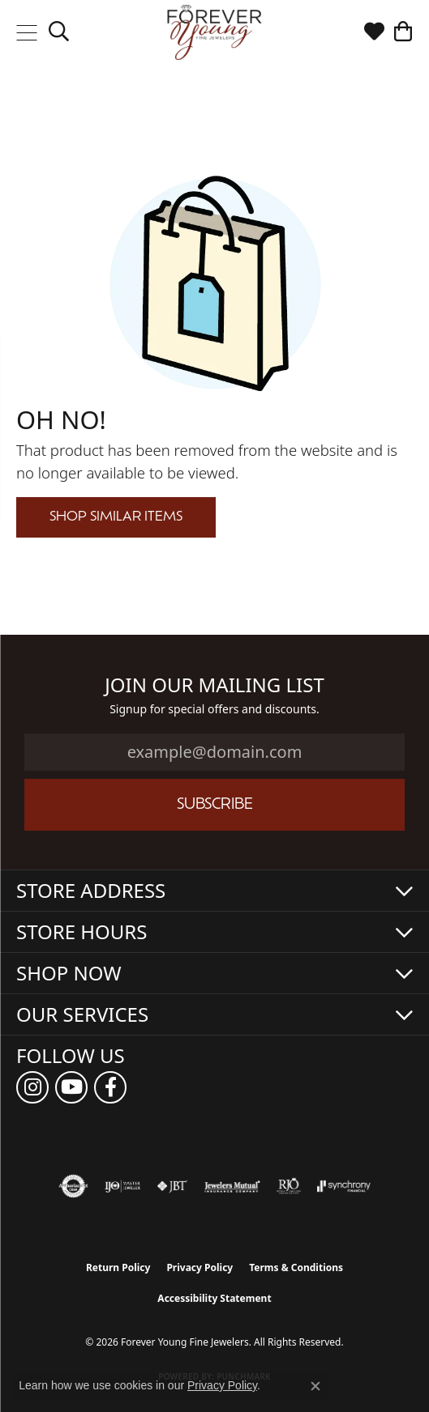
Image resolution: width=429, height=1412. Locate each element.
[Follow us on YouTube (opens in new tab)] (71, 1087)
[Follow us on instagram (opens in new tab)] (32, 1087)
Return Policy (118, 1267)
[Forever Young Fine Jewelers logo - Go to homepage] (214, 32)
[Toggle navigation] (26, 32)
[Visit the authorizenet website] (73, 1186)
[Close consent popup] (315, 1386)
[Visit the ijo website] (123, 1186)
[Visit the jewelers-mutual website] (232, 1186)
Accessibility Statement (214, 1298)
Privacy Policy (199, 1267)
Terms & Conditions (296, 1267)
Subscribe (215, 805)
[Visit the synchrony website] (344, 1186)
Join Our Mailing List (214, 685)
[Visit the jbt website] (172, 1186)
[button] (59, 32)
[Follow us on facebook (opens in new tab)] (110, 1087)
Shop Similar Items (115, 517)
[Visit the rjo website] (289, 1186)
